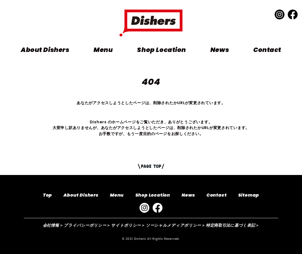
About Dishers (45, 49)
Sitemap (248, 195)
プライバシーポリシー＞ (87, 225)
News (219, 49)
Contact (267, 49)
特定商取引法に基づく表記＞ (232, 225)
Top (47, 195)
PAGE (151, 166)
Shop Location (161, 49)
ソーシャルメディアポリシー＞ (175, 225)
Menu (103, 49)
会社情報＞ (53, 225)
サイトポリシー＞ (128, 225)
